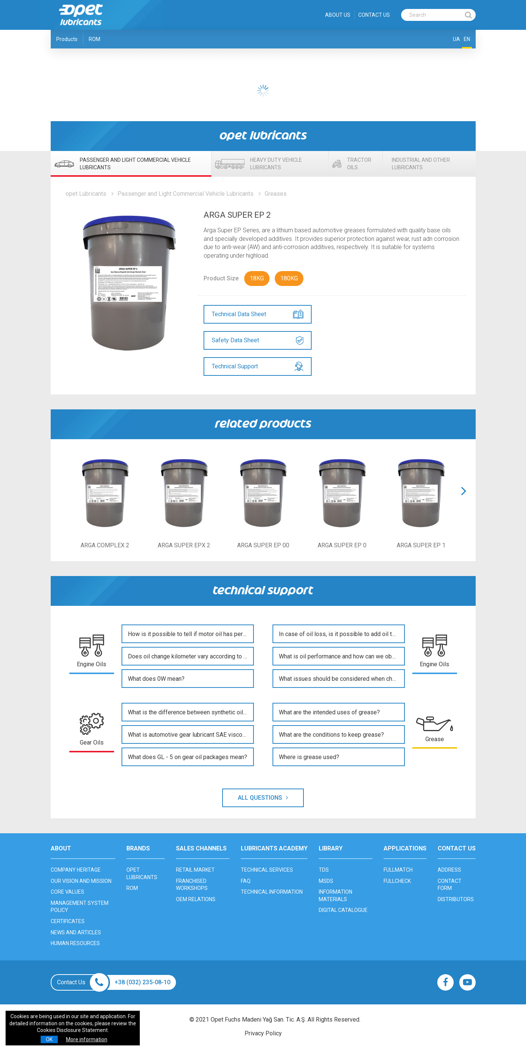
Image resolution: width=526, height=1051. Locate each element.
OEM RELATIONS (195, 899)
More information (86, 1039)
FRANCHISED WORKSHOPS (192, 884)
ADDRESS (449, 870)
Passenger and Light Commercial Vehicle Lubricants (185, 193)
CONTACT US (374, 15)
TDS (324, 870)
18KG (257, 278)
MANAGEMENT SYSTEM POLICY (79, 906)
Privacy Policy (263, 1033)
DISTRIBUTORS (456, 899)
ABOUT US (337, 15)
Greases (276, 193)
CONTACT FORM (450, 884)
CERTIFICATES (68, 921)
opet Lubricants (86, 193)
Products (67, 39)
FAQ (246, 881)
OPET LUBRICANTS (141, 873)
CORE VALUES (67, 892)
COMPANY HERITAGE (76, 870)
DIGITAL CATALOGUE (343, 910)
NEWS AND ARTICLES (76, 932)
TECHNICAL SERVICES (267, 870)
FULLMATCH (398, 870)
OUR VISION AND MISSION (81, 881)
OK (49, 1039)
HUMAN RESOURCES (75, 943)
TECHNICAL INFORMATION (272, 892)
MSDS (326, 881)
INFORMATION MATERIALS (335, 895)
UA (456, 39)
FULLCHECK (397, 881)
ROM (94, 39)
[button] (463, 500)
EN (467, 39)
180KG (289, 278)
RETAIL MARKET (195, 870)
